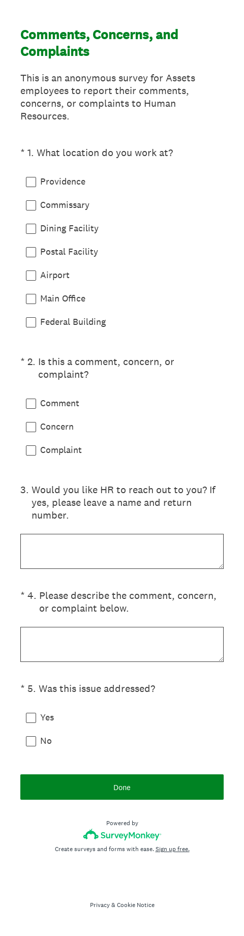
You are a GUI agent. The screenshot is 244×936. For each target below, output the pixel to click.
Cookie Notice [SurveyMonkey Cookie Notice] (136, 905)
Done (122, 787)
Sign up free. (173, 849)
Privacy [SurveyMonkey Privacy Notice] (100, 905)
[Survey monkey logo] (122, 834)
